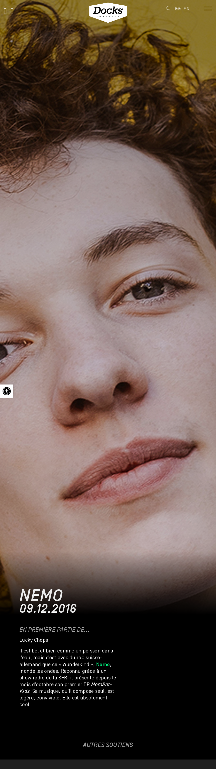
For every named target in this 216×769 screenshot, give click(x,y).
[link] (6, 391)
